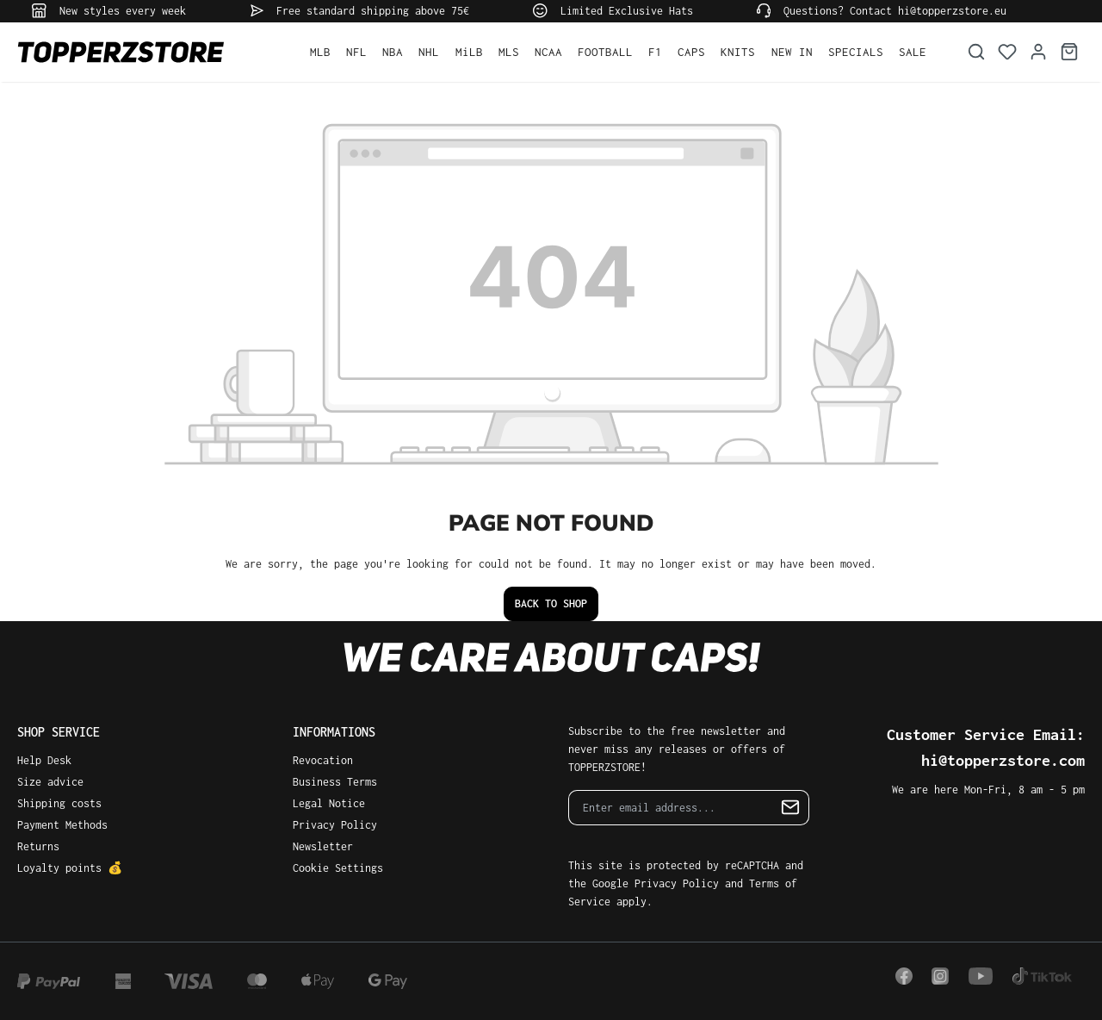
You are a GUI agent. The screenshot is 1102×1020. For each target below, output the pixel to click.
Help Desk (44, 760)
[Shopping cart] (1069, 52)
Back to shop (551, 603)
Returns (38, 846)
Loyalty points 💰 (69, 867)
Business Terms (335, 781)
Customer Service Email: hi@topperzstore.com (986, 747)
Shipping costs (59, 803)
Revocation (323, 760)
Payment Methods (62, 824)
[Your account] (1038, 52)
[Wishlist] (1007, 52)
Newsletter (323, 846)
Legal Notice (329, 803)
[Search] (976, 52)
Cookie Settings (338, 867)
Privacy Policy (335, 824)
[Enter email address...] (670, 807)
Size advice (50, 781)
